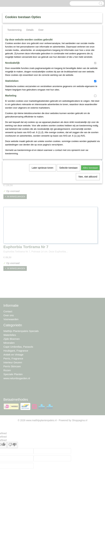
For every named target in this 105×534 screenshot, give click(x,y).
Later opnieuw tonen (42, 167)
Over (40, 30)
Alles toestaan (90, 167)
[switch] (95, 63)
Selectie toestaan (68, 167)
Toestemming (14, 30)
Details (30, 30)
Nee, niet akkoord (87, 176)
